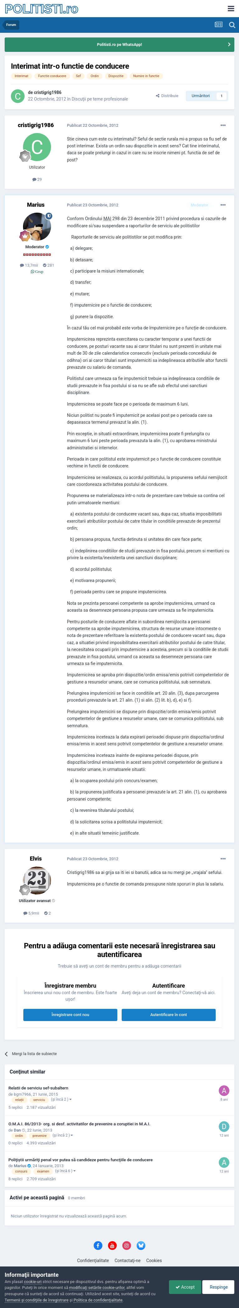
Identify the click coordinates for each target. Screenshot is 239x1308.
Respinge (218, 1287)
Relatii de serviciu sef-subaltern (38, 1087)
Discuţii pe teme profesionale (100, 98)
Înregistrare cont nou (70, 1014)
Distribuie (167, 95)
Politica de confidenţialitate (97, 1300)
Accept (185, 1287)
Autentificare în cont (168, 1014)
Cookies (154, 1260)
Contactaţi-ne (128, 1260)
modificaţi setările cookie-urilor (96, 1287)
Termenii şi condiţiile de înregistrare (36, 1300)
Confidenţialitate (93, 1260)
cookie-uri (33, 1281)
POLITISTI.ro (41, 9)
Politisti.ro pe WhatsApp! (119, 44)
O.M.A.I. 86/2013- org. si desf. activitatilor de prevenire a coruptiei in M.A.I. (79, 1123)
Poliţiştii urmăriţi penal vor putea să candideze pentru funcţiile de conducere (80, 1159)
